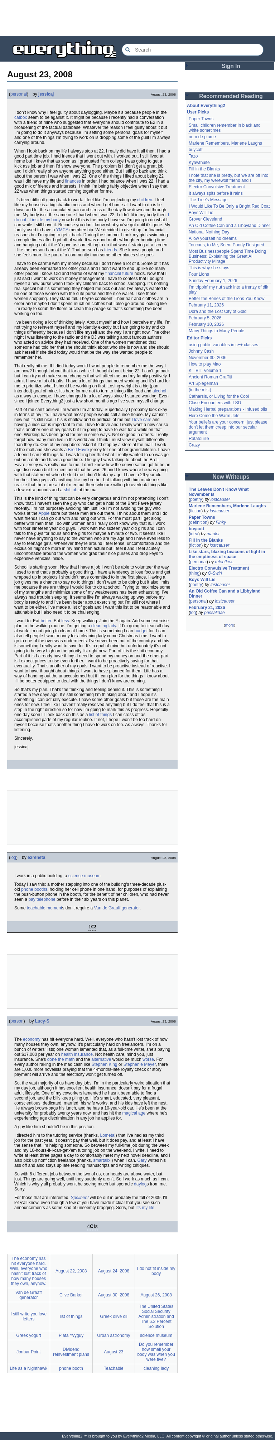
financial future (119, 273)
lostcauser (220, 499)
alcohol (159, 390)
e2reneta (36, 857)
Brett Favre (78, 449)
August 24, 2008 (113, 1271)
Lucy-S (42, 1021)
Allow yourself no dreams (213, 238)
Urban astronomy (113, 1335)
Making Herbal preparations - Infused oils (228, 409)
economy (31, 1039)
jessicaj (46, 94)
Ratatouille (199, 438)
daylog (140, 1184)
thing (194, 573)
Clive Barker (71, 1295)
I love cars (141, 419)
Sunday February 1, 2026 (213, 280)
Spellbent (79, 1197)
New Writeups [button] (231, 477)
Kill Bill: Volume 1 (205, 370)
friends (110, 249)
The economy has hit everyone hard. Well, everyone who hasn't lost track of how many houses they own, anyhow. (29, 1271)
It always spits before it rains (216, 193)
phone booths (34, 889)
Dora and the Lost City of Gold (217, 311)
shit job (70, 489)
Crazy (194, 445)
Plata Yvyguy (71, 1335)
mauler (213, 533)
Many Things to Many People (216, 330)
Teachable (114, 1368)
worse (148, 1059)
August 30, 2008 (113, 1295)
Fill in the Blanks (204, 168)
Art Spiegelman (203, 383)
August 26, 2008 (156, 1295)
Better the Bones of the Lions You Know (227, 298)
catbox (20, 117)
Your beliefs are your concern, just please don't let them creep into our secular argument (228, 427)
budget (141, 630)
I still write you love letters (29, 1316)
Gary (142, 1160)
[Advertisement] (137, 18)
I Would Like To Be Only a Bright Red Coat (229, 206)
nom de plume (202, 136)
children (144, 199)
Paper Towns (201, 118)
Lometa (107, 1135)
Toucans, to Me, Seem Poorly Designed (226, 244)
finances (73, 181)
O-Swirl (215, 573)
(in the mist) (200, 389)
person (17, 1021)
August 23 (113, 1351)
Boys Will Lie (201, 212)
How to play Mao (205, 364)
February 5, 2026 (205, 317)
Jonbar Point (28, 1351)
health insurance (77, 1054)
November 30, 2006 (207, 357)
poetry (196, 499)
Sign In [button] (231, 66)
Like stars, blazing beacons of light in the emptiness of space (227, 554)
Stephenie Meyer (140, 1064)
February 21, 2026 (207, 607)
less (65, 620)
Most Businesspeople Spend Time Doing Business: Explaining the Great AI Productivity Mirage (227, 256)
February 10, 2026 (206, 324)
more (229, 625)
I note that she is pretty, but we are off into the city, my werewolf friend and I (228, 178)
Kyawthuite (199, 162)
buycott (196, 149)
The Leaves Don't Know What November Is (219, 492)
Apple (43, 513)
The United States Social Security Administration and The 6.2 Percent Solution (156, 1316)
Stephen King (104, 1064)
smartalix (101, 1160)
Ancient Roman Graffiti (210, 377)
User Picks (198, 112)
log (13, 857)
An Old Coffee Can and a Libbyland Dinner (229, 225)
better (45, 620)
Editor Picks (199, 337)
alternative (101, 1059)
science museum (84, 875)
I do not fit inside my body (156, 1271)
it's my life (145, 1207)
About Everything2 (206, 105)
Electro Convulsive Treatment (217, 186)
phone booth (71, 1368)
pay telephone (41, 899)
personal (18, 94)
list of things (100, 714)
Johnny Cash (201, 351)
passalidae (214, 612)
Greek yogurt (28, 1335)
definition (198, 522)
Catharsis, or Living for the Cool (219, 396)
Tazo (193, 156)
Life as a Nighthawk (29, 1368)
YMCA (62, 229)
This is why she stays (209, 267)
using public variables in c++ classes (223, 344)
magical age (134, 1113)
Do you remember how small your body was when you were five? (156, 1352)
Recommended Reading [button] (231, 96)
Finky (221, 522)
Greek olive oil (113, 1316)
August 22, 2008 (71, 1271)
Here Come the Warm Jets (214, 415)
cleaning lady (103, 625)
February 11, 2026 (206, 305)
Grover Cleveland (205, 219)
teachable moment (44, 907)
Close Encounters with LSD (215, 402)
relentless (224, 561)
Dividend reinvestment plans (71, 1352)
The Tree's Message (208, 199)
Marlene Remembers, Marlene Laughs (225, 143)
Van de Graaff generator (117, 907)
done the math (61, 1059)
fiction (195, 510)
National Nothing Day (209, 232)
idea (194, 533)
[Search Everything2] (193, 50)
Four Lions (199, 274)
